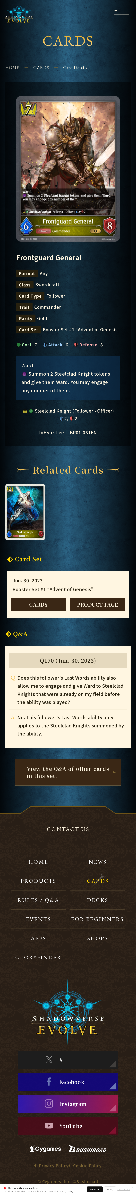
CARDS (41, 67)
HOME (12, 67)
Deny (110, 1189)
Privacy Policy (66, 1191)
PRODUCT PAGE (97, 604)
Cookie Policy (87, 1165)
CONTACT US (68, 829)
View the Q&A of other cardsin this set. (68, 772)
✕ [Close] (132, 1187)
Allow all (95, 1189)
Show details (123, 1189)
